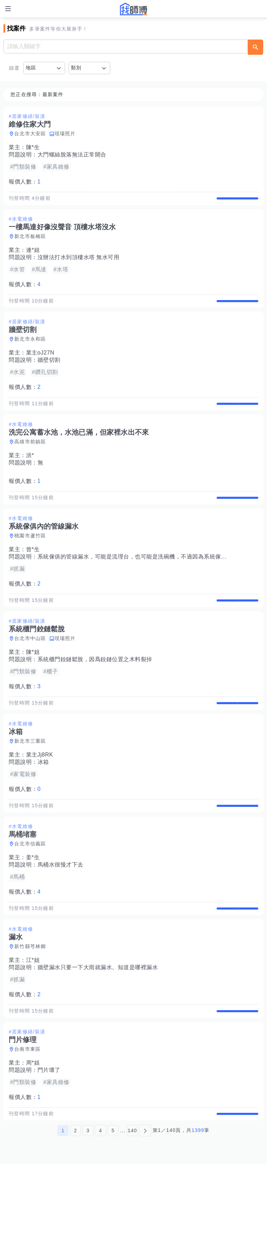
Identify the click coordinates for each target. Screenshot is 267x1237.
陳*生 (33, 147)
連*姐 (33, 257)
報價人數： (25, 182)
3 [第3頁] (88, 1203)
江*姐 (33, 1018)
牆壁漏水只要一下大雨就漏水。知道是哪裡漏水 (98, 1026)
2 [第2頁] (75, 1203)
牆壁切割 (49, 374)
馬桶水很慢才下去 (60, 916)
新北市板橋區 (30, 243)
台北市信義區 (30, 894)
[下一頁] (145, 1203)
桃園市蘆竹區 (30, 565)
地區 (31, 67)
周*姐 (33, 1128)
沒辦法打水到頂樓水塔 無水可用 (79, 264)
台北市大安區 (30, 133)
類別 (76, 67)
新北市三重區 (30, 784)
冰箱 (43, 806)
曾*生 (33, 578)
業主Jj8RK (39, 798)
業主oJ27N (40, 367)
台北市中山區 (30, 674)
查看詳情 (237, 202)
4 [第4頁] (100, 1203)
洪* (30, 477)
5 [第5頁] (113, 1203)
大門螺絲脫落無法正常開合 (72, 154)
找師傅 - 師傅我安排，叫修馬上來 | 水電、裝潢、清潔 (133, 9)
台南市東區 (27, 1114)
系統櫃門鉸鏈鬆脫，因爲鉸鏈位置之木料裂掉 (95, 696)
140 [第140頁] (132, 1203)
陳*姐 (33, 688)
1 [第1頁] (63, 1203)
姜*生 (33, 908)
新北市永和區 (30, 353)
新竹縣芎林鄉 (30, 1004)
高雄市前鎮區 (30, 463)
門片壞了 (49, 1135)
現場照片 (65, 133)
